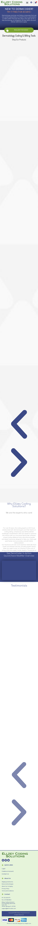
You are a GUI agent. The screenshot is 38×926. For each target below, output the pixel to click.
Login (3, 868)
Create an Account (8, 871)
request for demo (21, 30)
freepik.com (28, 923)
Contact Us (5, 874)
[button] (27, 2)
